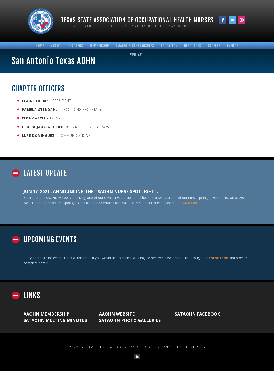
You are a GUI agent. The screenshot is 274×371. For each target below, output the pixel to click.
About (56, 46)
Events (232, 46)
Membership (99, 46)
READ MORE (188, 203)
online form (218, 258)
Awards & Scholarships (135, 46)
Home (40, 46)
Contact (137, 54)
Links (32, 296)
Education (169, 46)
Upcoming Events (50, 240)
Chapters (75, 46)
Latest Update (45, 173)
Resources (192, 46)
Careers (214, 46)
